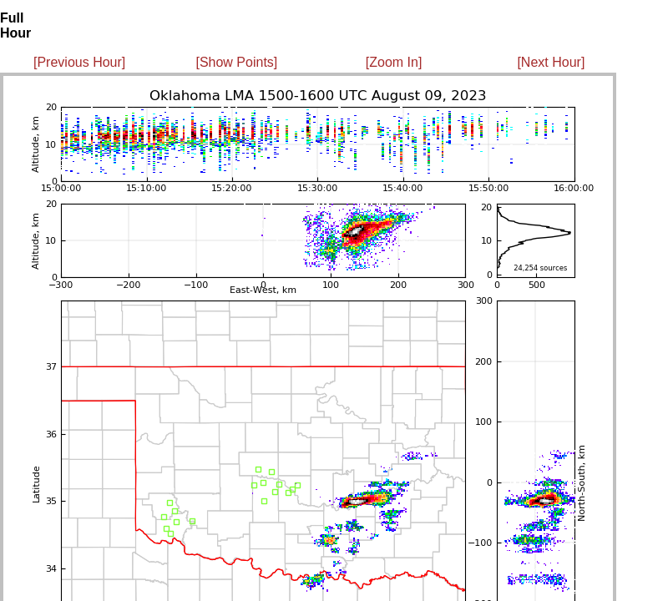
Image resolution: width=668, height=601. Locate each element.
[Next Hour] (550, 62)
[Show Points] (236, 62)
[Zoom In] (394, 62)
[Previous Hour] (79, 62)
